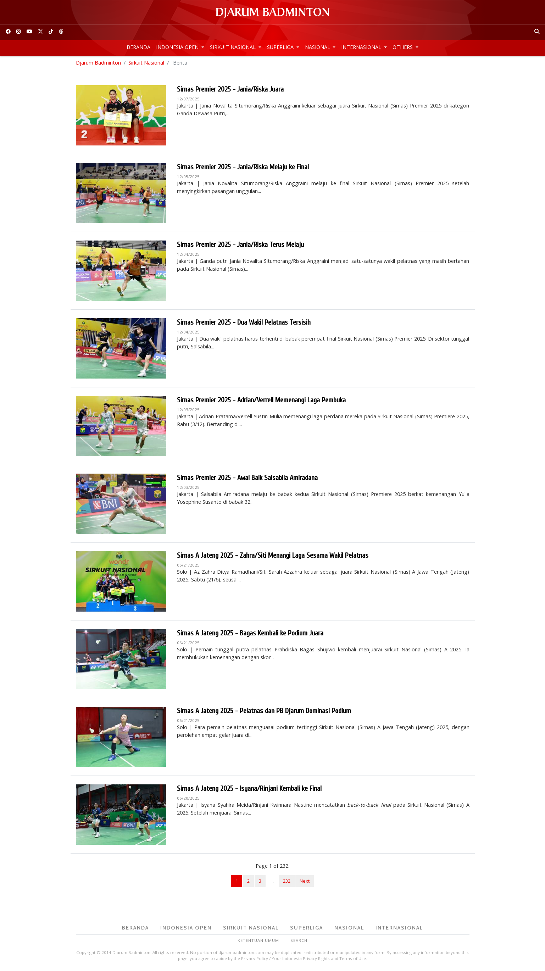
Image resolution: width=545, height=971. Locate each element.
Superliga (281, 47)
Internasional (362, 47)
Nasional (318, 47)
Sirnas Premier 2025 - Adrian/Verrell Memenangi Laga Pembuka (261, 401)
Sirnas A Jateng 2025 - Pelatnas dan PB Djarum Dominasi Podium (264, 712)
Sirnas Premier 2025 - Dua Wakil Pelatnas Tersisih (244, 323)
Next (305, 882)
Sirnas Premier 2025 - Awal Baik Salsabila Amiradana (247, 479)
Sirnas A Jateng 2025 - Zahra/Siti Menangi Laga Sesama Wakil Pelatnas (272, 556)
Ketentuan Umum (258, 941)
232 (286, 882)
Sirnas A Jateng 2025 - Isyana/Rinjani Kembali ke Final (249, 789)
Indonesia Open (178, 47)
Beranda (138, 47)
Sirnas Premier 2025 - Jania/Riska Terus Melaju (240, 246)
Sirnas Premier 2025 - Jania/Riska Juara (230, 90)
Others (403, 47)
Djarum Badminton (98, 63)
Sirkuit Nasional (233, 47)
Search (298, 941)
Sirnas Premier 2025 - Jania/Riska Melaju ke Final (243, 168)
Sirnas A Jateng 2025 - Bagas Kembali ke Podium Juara (250, 634)
